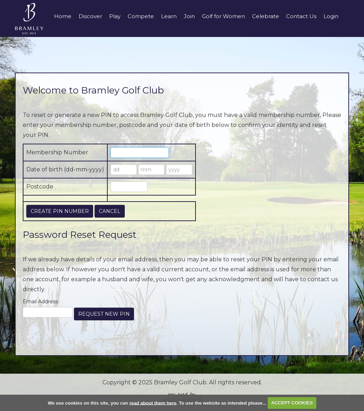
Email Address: (41, 301)
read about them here (152, 402)
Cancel (110, 211)
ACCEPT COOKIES (292, 402)
